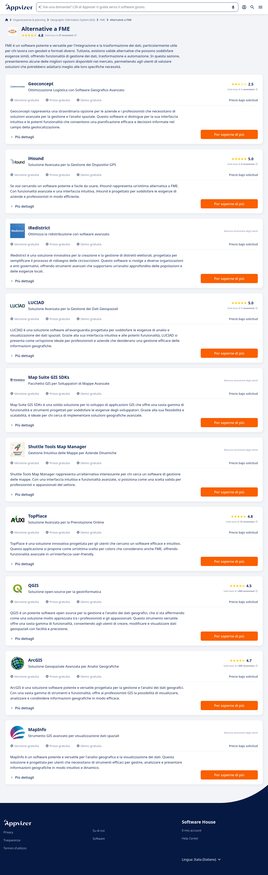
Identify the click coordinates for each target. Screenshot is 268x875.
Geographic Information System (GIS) (72, 20)
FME (102, 20)
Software (99, 838)
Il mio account (192, 830)
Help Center (190, 838)
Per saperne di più (229, 134)
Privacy (8, 832)
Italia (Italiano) (208, 859)
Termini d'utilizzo (15, 848)
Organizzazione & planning (29, 20)
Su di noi (99, 830)
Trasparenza (11, 840)
